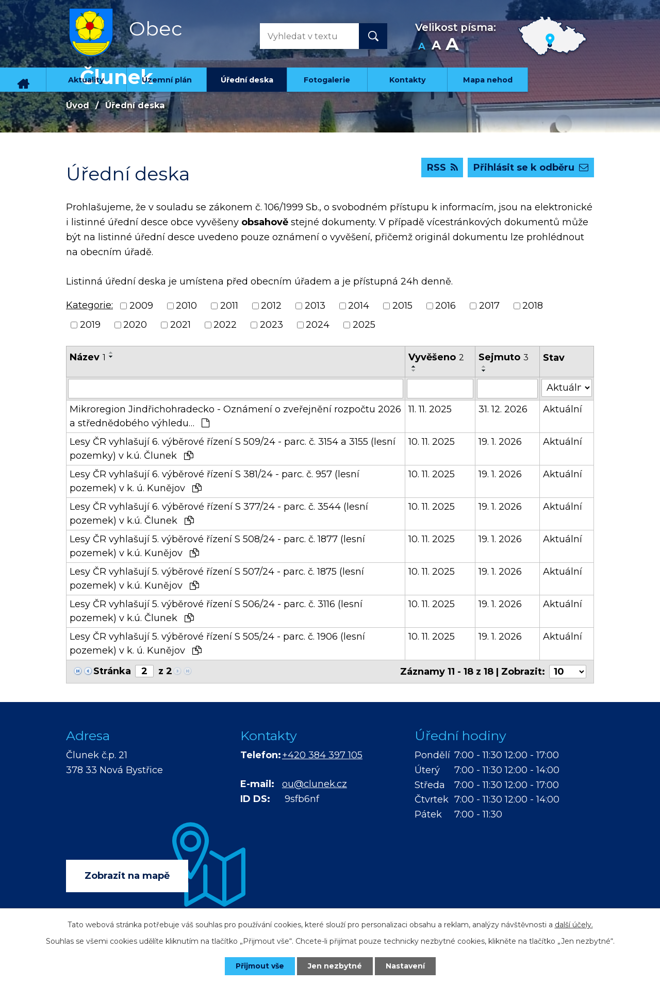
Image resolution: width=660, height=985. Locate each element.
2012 (271, 305)
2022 (225, 324)
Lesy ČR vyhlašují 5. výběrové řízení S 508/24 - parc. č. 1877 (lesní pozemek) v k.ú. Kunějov (217, 546)
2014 (358, 305)
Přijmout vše (260, 966)
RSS (442, 167)
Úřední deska (247, 80)
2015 (402, 305)
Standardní (436, 46)
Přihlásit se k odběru (530, 167)
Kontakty (407, 80)
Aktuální (562, 409)
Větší (452, 46)
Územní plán (167, 80)
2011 (229, 305)
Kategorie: (89, 305)
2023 (271, 324)
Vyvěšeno (436, 357)
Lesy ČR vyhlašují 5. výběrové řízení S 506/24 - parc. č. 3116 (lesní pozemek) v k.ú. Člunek (216, 611)
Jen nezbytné (335, 966)
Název (88, 357)
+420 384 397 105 (322, 755)
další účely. (574, 924)
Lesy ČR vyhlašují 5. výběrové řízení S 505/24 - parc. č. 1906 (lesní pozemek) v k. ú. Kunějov (217, 643)
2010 (186, 305)
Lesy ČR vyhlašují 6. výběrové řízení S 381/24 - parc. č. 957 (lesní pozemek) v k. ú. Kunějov (214, 481)
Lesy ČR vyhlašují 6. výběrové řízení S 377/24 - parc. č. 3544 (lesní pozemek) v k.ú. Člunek (219, 513)
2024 (317, 324)
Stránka (112, 671)
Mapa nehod (488, 80)
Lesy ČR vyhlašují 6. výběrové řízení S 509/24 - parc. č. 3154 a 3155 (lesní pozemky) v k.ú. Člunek (232, 448)
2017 (489, 305)
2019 (90, 324)
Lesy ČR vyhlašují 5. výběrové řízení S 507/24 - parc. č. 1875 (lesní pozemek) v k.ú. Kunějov (217, 578)
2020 (135, 324)
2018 (532, 305)
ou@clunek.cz (314, 784)
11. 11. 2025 (430, 409)
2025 (364, 324)
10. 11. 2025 (431, 441)
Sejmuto (503, 357)
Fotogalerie (327, 80)
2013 (315, 305)
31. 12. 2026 (502, 409)
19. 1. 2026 (500, 441)
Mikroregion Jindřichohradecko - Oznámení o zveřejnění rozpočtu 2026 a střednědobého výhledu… (235, 416)
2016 (445, 305)
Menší (421, 46)
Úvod (23, 80)
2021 (180, 324)
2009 (141, 305)
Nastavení (405, 966)
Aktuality (86, 80)
